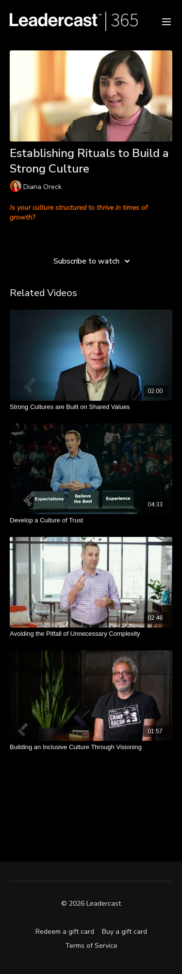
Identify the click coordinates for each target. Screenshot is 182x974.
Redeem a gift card (64, 931)
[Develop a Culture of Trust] (91, 520)
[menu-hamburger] (166, 21)
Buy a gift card (124, 931)
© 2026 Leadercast (91, 903)
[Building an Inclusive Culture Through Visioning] (91, 747)
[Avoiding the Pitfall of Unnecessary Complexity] (91, 634)
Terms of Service (91, 945)
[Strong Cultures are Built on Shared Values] (91, 407)
